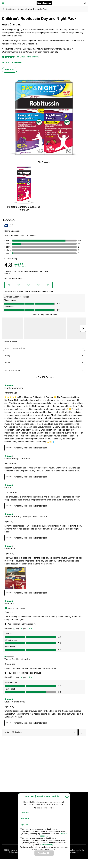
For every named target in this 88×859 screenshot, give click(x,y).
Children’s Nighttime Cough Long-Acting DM (24, 208)
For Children (11, 9)
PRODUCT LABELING (12, 62)
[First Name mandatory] (44, 812)
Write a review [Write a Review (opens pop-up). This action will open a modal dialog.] (33, 57)
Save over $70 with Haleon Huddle (41, 796)
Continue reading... (47, 845)
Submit (85, 3)
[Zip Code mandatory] (44, 824)
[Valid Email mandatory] (44, 818)
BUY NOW (9, 70)
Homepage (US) (3, 9)
